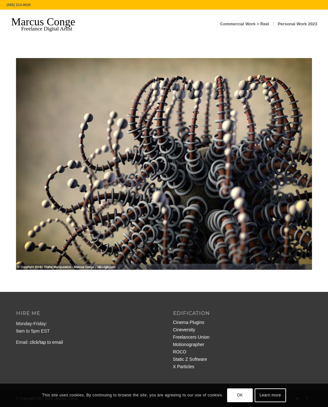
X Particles (183, 366)
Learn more (270, 395)
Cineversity (184, 329)
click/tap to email (46, 342)
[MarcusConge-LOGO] (48, 24)
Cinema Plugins (188, 322)
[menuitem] (245, 24)
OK (240, 395)
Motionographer (188, 344)
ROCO (179, 351)
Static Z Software (190, 359)
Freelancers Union (191, 337)
